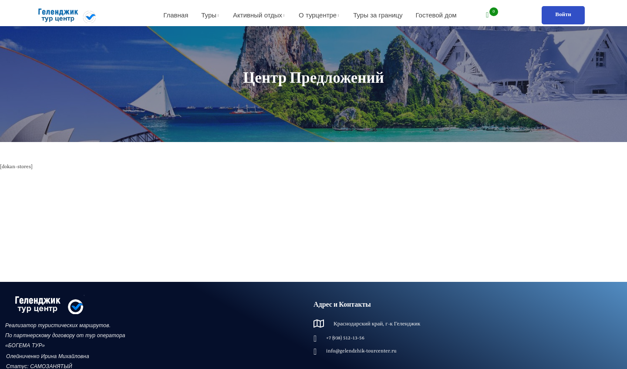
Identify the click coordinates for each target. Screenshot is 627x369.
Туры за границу (377, 15)
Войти (563, 15)
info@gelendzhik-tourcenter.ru (361, 351)
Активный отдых (257, 15)
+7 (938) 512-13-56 (345, 338)
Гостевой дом (435, 15)
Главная (175, 15)
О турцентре (318, 15)
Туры (208, 15)
